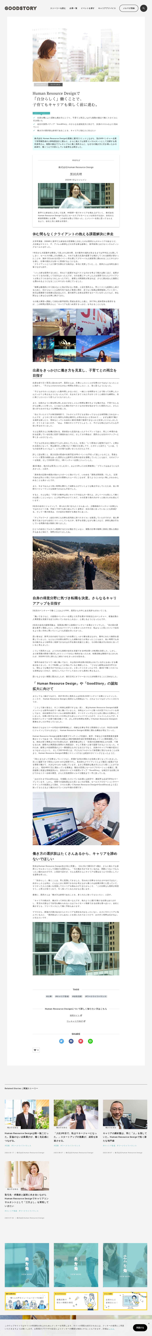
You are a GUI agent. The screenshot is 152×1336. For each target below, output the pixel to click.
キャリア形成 (109, 1146)
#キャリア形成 (62, 996)
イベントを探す (88, 8)
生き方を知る (55, 84)
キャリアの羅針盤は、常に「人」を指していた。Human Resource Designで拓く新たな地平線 (125, 1137)
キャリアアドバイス (107, 8)
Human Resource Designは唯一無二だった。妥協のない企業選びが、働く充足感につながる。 (27, 1137)
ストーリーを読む (58, 8)
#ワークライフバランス (96, 996)
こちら (112, 1329)
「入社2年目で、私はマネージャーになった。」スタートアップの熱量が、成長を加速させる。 (76, 1137)
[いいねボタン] (35, 1050)
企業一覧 (73, 8)
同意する (140, 1328)
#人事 (49, 996)
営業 (8, 1146)
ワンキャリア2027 (75, 1021)
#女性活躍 (77, 996)
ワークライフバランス (22, 1146)
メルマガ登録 (129, 8)
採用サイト (75, 1015)
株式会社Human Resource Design (76, 167)
